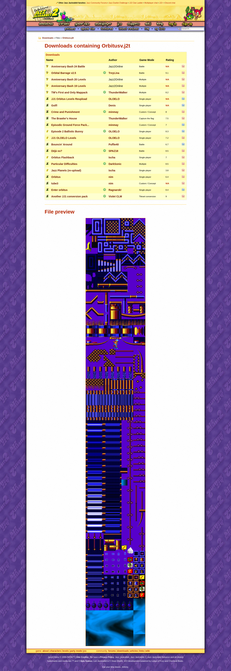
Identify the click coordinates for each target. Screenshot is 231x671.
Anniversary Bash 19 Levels (68, 85)
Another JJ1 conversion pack (69, 196)
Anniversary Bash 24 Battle (68, 66)
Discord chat (170, 3)
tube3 (54, 183)
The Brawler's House (64, 118)
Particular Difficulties (64, 163)
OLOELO (114, 98)
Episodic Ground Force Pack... (70, 124)
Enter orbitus (59, 189)
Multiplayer (103, 24)
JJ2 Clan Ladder (136, 3)
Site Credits (82, 657)
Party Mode (76, 651)
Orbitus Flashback (62, 157)
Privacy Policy (107, 657)
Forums (64, 24)
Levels (65, 651)
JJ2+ (161, 3)
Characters (55, 651)
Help (159, 24)
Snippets (133, 24)
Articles (134, 651)
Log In (172, 24)
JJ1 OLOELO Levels (63, 137)
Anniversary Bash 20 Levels (68, 79)
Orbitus (56, 176)
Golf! (54, 105)
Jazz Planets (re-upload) (66, 170)
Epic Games (86, 661)
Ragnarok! (115, 189)
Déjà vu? (56, 150)
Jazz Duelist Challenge (118, 3)
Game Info (82, 24)
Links (141, 651)
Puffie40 (114, 144)
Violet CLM (115, 196)
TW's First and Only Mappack (69, 92)
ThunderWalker (118, 92)
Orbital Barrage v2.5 (63, 72)
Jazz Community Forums (96, 3)
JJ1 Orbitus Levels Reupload (69, 98)
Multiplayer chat (151, 3)
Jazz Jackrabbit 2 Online (115, 13)
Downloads (46, 24)
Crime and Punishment (65, 111)
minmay (113, 111)
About (45, 651)
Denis (112, 105)
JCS (119, 24)
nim (111, 176)
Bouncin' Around (61, 144)
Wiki (148, 24)
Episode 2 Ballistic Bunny (67, 131)
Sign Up (187, 24)
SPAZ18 (113, 150)
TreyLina (114, 72)
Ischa (112, 157)
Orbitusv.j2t (68, 38)
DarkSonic (115, 163)
